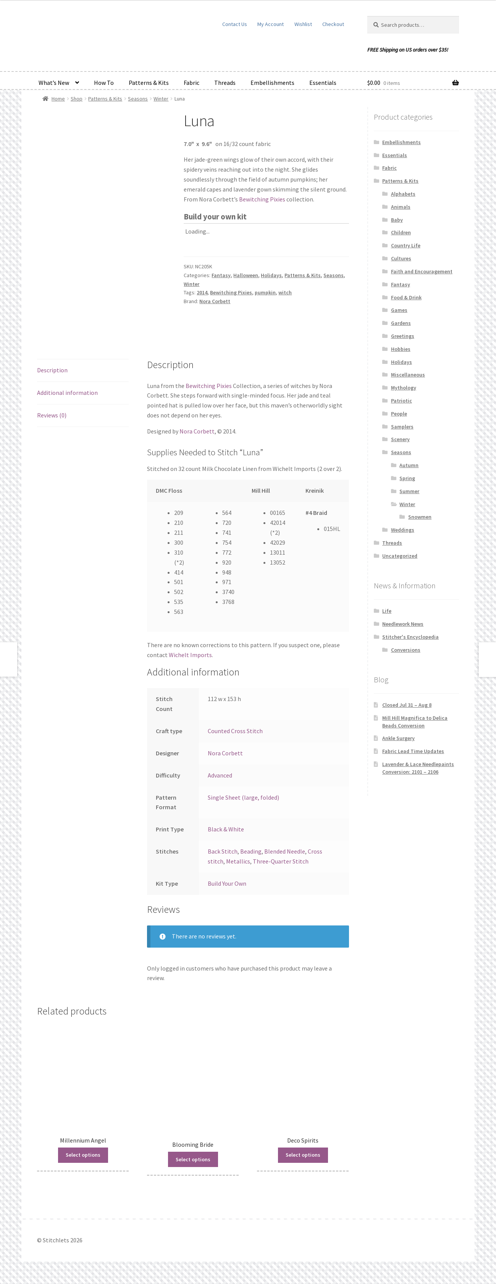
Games (399, 310)
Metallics (238, 861)
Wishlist (303, 24)
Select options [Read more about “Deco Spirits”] (303, 1154)
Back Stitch (222, 851)
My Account (270, 24)
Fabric (191, 82)
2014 (202, 292)
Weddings (402, 529)
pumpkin (265, 292)
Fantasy (221, 275)
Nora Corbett (214, 301)
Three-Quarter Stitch (281, 861)
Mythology (403, 387)
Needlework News (402, 623)
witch (285, 292)
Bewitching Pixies (262, 199)
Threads (225, 82)
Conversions (405, 649)
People (399, 413)
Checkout (333, 24)
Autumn (408, 465)
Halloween (245, 275)
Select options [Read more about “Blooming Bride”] (193, 1159)
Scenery (400, 439)
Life (386, 610)
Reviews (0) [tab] (51, 415)
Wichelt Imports (190, 655)
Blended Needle (284, 851)
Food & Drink (406, 297)
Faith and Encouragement (421, 271)
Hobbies (400, 349)
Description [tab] (52, 370)
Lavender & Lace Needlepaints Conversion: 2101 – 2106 (418, 768)
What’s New (54, 82)
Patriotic (401, 400)
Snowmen (419, 516)
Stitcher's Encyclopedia (410, 636)
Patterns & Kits (149, 82)
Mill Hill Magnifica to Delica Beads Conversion (415, 721)
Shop (76, 98)
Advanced (220, 775)
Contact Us (234, 24)
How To (104, 82)
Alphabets (403, 193)
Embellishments (272, 82)
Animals (400, 206)
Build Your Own (227, 883)
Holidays (271, 275)
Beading (251, 851)
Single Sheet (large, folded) (243, 797)
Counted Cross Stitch (235, 731)
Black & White (226, 829)
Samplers (402, 426)
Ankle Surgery (398, 738)
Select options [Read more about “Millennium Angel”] (83, 1154)
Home (58, 98)
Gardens (401, 323)
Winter (160, 98)
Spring (407, 478)
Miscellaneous (408, 374)
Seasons (138, 98)
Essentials (322, 82)
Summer (409, 491)
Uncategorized (399, 555)
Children (401, 232)
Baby (397, 219)
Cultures (401, 258)
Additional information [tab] (67, 392)
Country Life (405, 245)
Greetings (402, 336)
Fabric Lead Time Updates (413, 751)
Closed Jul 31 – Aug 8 (406, 704)
